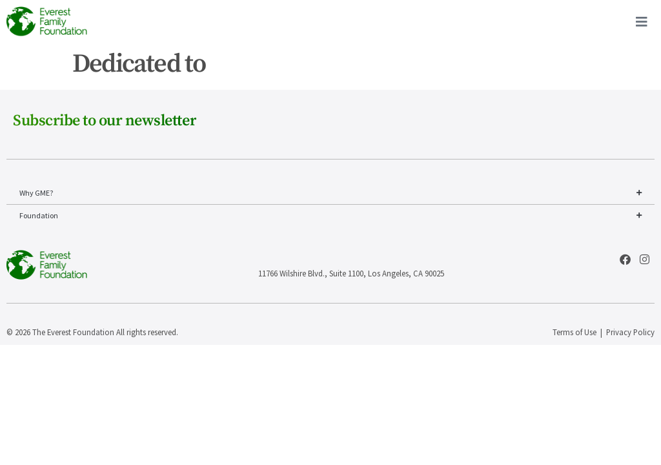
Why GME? (330, 193)
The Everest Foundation (73, 332)
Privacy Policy (630, 332)
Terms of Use (574, 332)
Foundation (330, 215)
